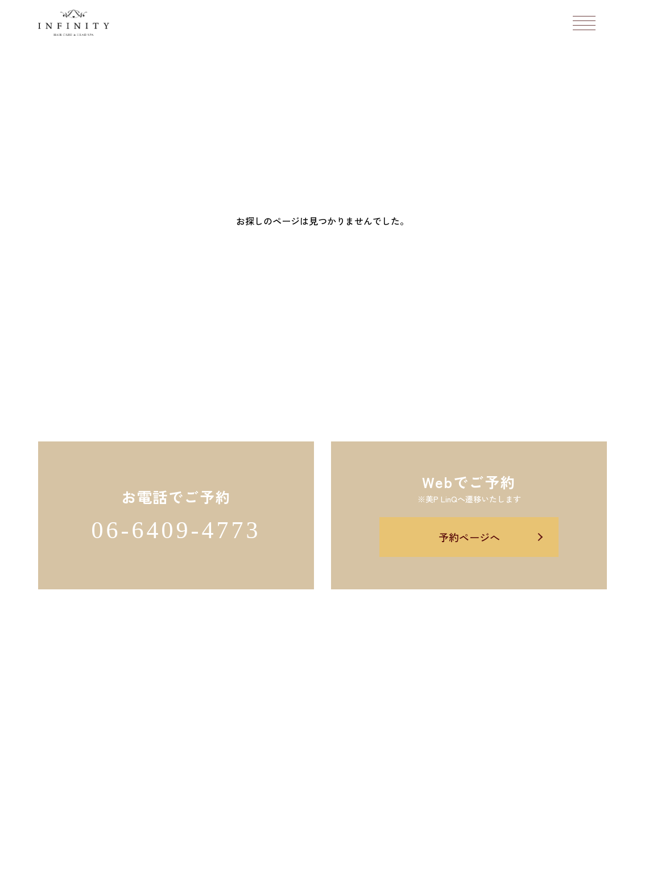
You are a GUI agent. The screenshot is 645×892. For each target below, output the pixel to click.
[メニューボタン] (584, 23)
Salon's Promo (407, 877)
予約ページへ (469, 537)
